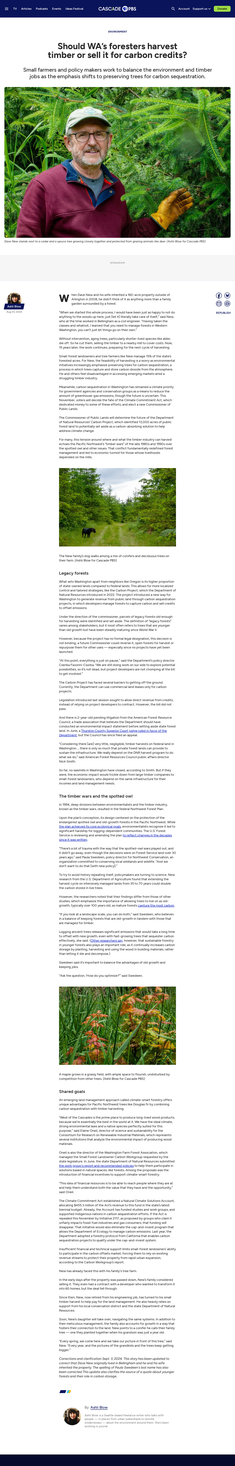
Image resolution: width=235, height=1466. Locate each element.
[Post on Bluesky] (227, 295)
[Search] (173, 9)
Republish (223, 313)
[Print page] (227, 304)
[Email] (219, 304)
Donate (222, 8)
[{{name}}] (14, 301)
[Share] (219, 295)
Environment (117, 31)
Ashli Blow (99, 1407)
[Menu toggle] (6, 9)
